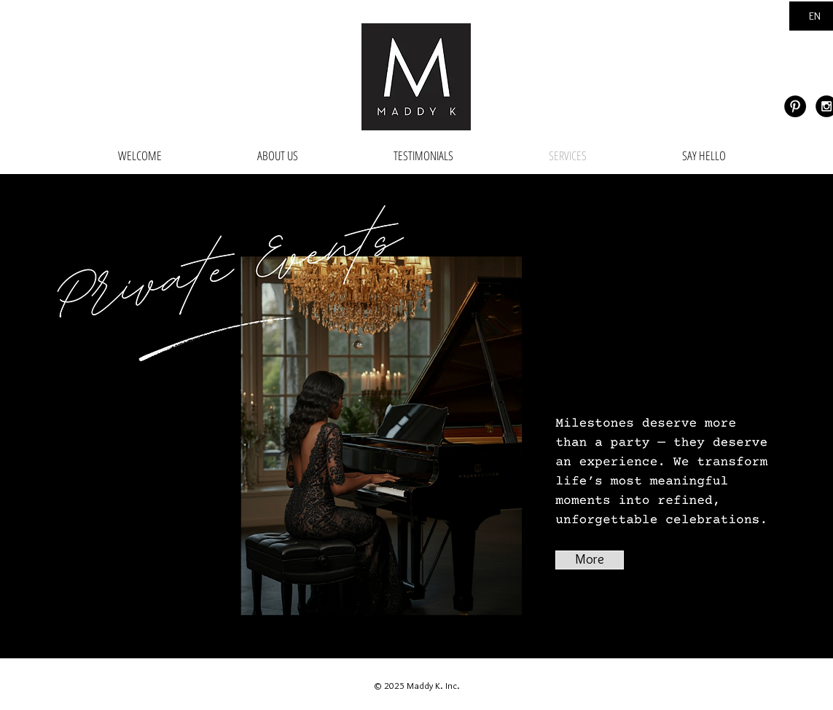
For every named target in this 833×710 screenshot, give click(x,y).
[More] (589, 560)
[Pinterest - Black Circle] (795, 106)
